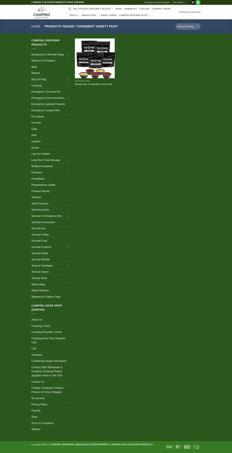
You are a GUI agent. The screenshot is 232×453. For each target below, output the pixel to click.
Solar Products (39, 203)
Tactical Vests (39, 278)
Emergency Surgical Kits (45, 110)
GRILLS (75, 15)
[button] (188, 1)
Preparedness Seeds (43, 185)
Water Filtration (40, 290)
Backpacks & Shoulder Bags (47, 54)
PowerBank (38, 178)
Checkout (36, 355)
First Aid (36, 122)
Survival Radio (39, 253)
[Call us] (198, 2)
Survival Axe (38, 228)
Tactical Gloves (40, 271)
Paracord (36, 172)
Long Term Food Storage (45, 160)
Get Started (179, 2)
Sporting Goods (40, 209)
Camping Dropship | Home (46, 332)
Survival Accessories (43, 222)
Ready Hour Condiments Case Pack (93, 84)
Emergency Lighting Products (48, 104)
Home (35, 26)
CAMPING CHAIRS (161, 9)
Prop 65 (35, 410)
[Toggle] (68, 54)
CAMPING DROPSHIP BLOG (134, 15)
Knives (35, 147)
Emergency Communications (47, 98)
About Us (36, 319)
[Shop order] (188, 26)
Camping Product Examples (157, 2)
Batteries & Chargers (43, 60)
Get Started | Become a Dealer (93, 8)
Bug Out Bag (38, 79)
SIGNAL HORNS (108, 15)
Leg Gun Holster (40, 153)
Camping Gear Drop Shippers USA (48, 340)
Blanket (35, 73)
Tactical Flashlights (42, 265)
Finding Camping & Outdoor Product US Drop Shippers (47, 390)
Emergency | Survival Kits (46, 91)
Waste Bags (38, 284)
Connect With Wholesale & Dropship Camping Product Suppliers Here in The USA (46, 371)
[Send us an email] (193, 2)
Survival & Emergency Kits (46, 216)
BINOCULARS (90, 15)
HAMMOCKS (130, 9)
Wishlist (35, 429)
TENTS (118, 9)
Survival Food (39, 240)
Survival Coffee (40, 234)
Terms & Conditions (42, 423)
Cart (33, 348)
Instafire (36, 141)
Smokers (36, 197)
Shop (34, 416)
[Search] (69, 9)
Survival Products (41, 247)
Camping (36, 85)
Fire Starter (37, 116)
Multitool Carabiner (42, 166)
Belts (34, 67)
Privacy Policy (39, 404)
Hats (34, 135)
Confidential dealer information (48, 361)
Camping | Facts (40, 326)
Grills (34, 129)
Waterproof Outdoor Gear (46, 296)
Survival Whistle (40, 259)
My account (38, 398)
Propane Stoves (40, 191)
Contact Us (37, 381)
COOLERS (144, 9)
